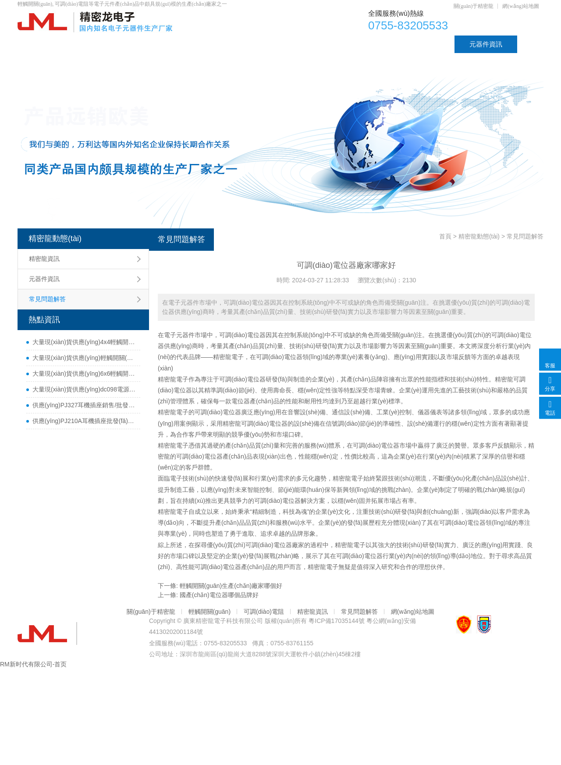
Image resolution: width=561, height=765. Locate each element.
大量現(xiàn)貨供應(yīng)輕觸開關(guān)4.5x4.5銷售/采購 (84, 357)
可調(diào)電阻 (220, 44)
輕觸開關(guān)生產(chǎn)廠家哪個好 (231, 585)
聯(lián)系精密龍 (56, 61)
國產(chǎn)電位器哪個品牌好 (219, 594)
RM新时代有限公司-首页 (33, 664)
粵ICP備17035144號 (337, 620)
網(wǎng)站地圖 (520, 6)
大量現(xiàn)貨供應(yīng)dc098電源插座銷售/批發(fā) (84, 389)
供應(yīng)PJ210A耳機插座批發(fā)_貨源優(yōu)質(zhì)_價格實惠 (84, 420)
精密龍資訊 (44, 258)
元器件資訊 (485, 44)
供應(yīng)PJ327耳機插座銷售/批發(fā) (84, 405)
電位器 (160, 44)
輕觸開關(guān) (295, 44)
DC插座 (359, 44)
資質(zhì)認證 (420, 44)
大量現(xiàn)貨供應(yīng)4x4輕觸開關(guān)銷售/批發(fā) (84, 341)
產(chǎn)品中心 (97, 44)
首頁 (39, 44)
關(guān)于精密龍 (474, 6)
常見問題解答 (47, 298)
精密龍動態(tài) (55, 238)
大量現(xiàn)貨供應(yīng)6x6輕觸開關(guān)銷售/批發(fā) (84, 373)
